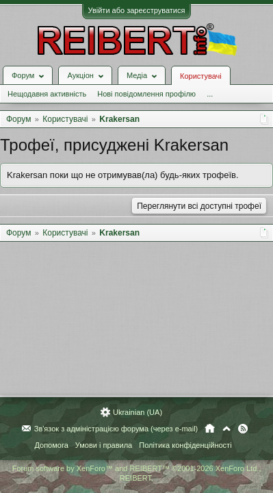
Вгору (226, 428)
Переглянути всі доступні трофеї (199, 206)
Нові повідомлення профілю (146, 94)
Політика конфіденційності (185, 445)
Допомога (51, 445)
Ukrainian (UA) (137, 412)
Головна (210, 428)
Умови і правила (103, 445)
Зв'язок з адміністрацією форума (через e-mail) (116, 429)
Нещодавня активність (47, 94)
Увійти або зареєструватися (136, 10)
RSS (243, 428)
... (210, 94)
